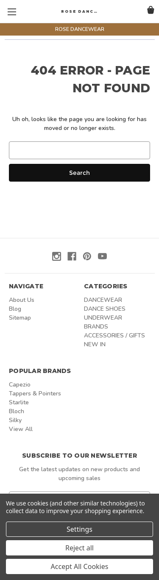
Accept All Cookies (80, 566)
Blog (15, 309)
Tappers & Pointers (35, 393)
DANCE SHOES (105, 309)
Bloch (16, 411)
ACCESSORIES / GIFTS (114, 335)
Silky (15, 420)
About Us (21, 300)
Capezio (20, 385)
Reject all (79, 547)
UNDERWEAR (103, 318)
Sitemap (20, 318)
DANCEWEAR (103, 300)
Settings (79, 529)
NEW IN (95, 344)
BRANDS (96, 327)
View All (21, 429)
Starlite (19, 402)
